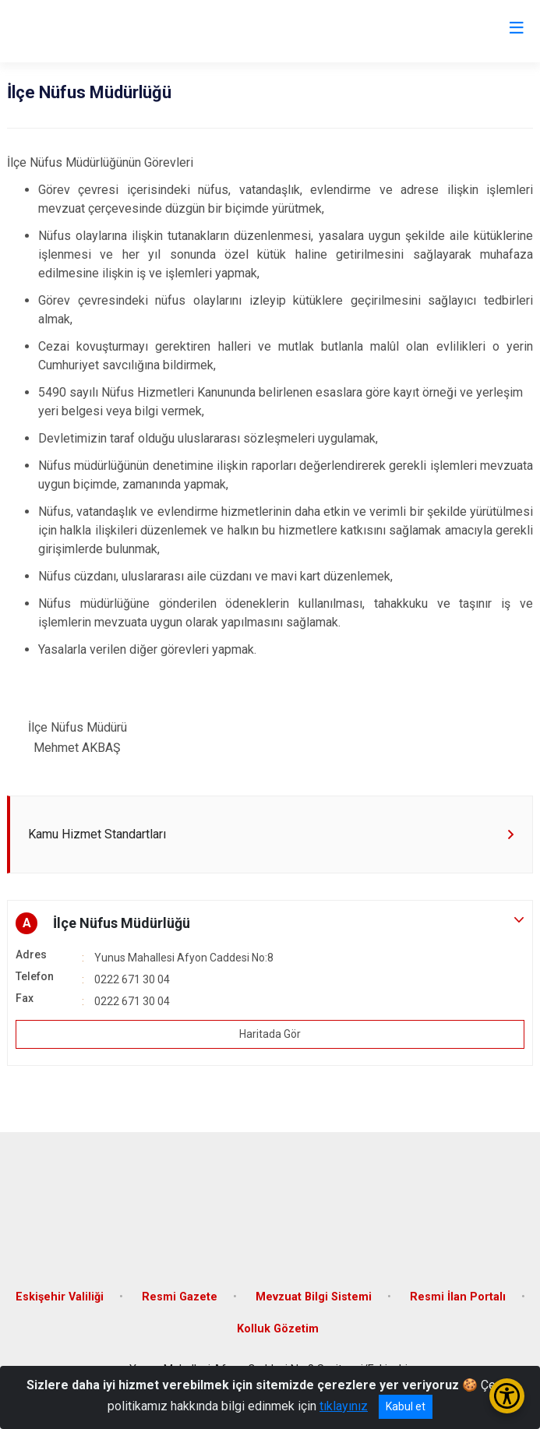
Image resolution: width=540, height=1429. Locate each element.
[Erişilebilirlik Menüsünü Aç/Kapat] (506, 1395)
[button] (270, 923)
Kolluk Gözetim (278, 1328)
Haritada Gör (270, 1034)
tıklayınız (343, 1406)
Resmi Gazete (179, 1297)
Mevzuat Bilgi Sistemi (314, 1297)
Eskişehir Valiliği (60, 1297)
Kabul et (405, 1406)
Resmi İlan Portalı (458, 1297)
